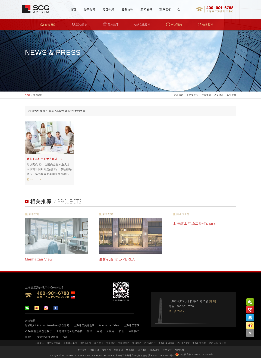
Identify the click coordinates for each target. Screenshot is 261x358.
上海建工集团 (70, 343)
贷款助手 (111, 25)
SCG (27, 95)
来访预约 (174, 25)
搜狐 (65, 337)
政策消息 (219, 95)
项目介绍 (108, 9)
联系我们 (165, 9)
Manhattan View (39, 260)
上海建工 (39, 343)
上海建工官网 (132, 325)
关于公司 (89, 9)
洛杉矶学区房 (199, 343)
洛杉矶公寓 (85, 343)
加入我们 (142, 350)
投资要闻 (206, 95)
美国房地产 (124, 343)
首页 (73, 9)
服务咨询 (127, 9)
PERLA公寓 (183, 343)
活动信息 (79, 25)
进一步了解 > (176, 311)
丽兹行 (29, 337)
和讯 (121, 331)
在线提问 (142, 25)
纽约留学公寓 (54, 343)
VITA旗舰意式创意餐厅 (38, 331)
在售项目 (48, 25)
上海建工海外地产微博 (69, 331)
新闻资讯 (146, 9)
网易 (99, 331)
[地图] (212, 301)
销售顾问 (205, 25)
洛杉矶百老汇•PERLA (117, 260)
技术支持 (167, 350)
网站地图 (179, 350)
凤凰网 (110, 331)
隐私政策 (155, 350)
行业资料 (231, 95)
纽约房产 (136, 343)
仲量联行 (133, 331)
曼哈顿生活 (192, 95)
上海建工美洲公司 (84, 325)
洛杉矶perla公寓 (217, 343)
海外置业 (98, 343)
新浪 (89, 331)
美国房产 (110, 343)
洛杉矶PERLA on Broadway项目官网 (47, 325)
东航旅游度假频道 (47, 337)
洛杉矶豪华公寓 (167, 343)
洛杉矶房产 (150, 343)
